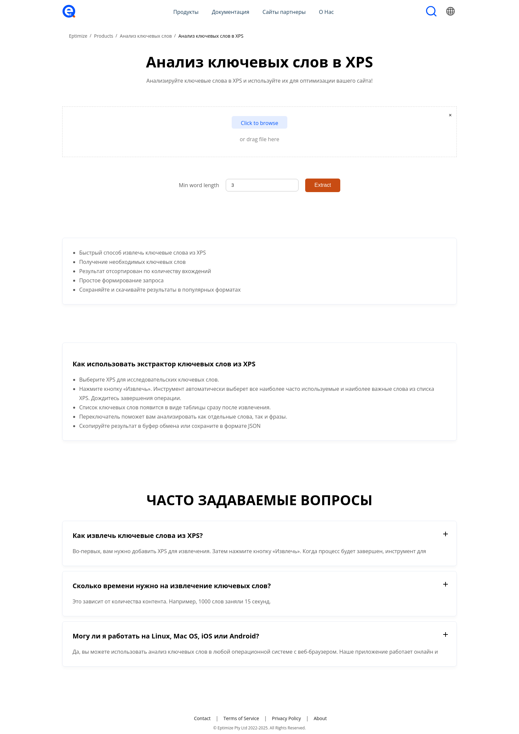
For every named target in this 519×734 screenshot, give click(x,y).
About (320, 718)
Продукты (186, 12)
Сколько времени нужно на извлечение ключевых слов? (171, 585)
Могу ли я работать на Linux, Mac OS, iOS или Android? (165, 636)
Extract (322, 185)
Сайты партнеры (284, 12)
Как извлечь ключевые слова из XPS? (137, 535)
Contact (202, 718)
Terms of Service (241, 718)
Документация (230, 12)
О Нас (326, 12)
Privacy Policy (286, 718)
